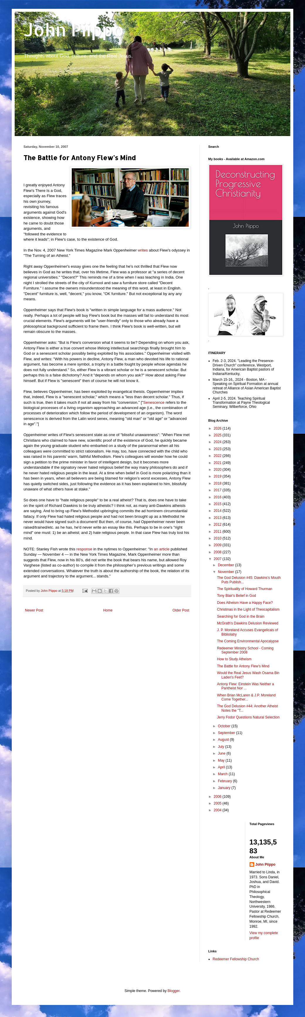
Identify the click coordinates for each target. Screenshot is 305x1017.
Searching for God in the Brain (240, 616)
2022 (218, 456)
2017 (218, 490)
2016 (218, 497)
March (223, 774)
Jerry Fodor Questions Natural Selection (248, 717)
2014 (218, 511)
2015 (218, 504)
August (224, 740)
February (225, 781)
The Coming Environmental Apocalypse (248, 641)
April (222, 767)
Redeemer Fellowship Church (236, 959)
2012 (218, 524)
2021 (218, 463)
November (226, 572)
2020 (218, 470)
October (224, 726)
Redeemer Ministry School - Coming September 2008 (245, 650)
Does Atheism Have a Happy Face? (245, 603)
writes (143, 250)
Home (108, 610)
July (221, 747)
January (224, 788)
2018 (218, 483)
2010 (218, 538)
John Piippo (73, 29)
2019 (218, 476)
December (226, 565)
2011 (218, 532)
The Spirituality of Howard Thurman (244, 589)
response (84, 549)
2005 (218, 803)
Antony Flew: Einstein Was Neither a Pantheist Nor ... (245, 686)
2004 (218, 810)
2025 (218, 435)
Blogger (173, 991)
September (227, 733)
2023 (218, 449)
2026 (218, 428)
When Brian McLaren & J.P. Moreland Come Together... (246, 697)
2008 (218, 552)
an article (162, 549)
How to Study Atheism (234, 659)
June (222, 753)
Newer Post (34, 610)
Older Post (180, 610)
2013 (218, 518)
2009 (218, 545)
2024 (218, 442)
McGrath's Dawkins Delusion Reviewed (247, 623)
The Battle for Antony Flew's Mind (243, 666)
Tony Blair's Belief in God (236, 596)
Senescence (154, 402)
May (222, 760)
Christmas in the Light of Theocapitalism (248, 609)
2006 (218, 797)
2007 (218, 559)
